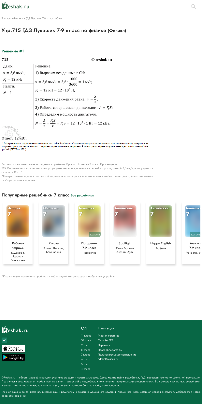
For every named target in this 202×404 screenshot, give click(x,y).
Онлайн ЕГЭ (105, 340)
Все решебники (82, 195)
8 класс (85, 350)
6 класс (85, 359)
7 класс (85, 355)
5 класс (85, 364)
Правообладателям (110, 350)
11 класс (86, 336)
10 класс (86, 340)
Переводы (104, 345)
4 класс (85, 369)
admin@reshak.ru (108, 359)
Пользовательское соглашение (117, 355)
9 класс (85, 345)
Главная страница (108, 336)
